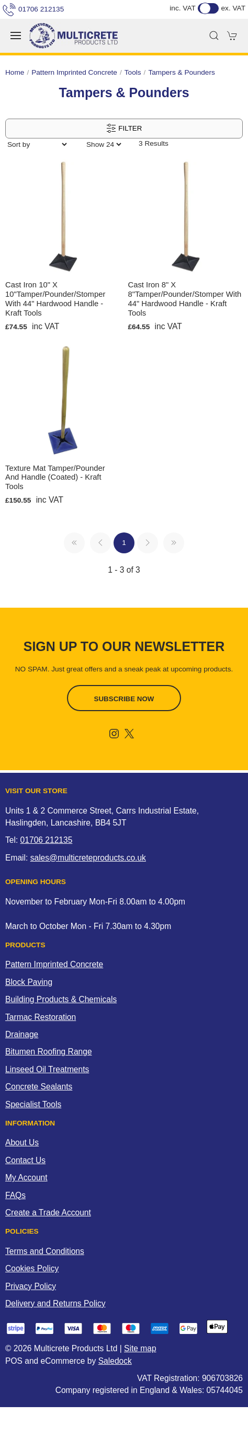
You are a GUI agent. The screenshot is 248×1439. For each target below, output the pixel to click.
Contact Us (25, 1160)
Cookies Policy (32, 1268)
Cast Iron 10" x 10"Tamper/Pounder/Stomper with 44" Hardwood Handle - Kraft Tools (55, 299)
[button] (15, 36)
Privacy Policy (30, 1286)
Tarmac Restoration (40, 1017)
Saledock (115, 1360)
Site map (140, 1348)
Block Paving (28, 982)
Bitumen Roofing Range (48, 1051)
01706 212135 (33, 9)
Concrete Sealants (38, 1086)
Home (14, 72)
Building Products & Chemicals (61, 999)
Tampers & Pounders (181, 72)
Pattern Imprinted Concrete (74, 72)
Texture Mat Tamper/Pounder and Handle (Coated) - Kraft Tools (55, 477)
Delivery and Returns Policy (55, 1303)
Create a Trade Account (48, 1212)
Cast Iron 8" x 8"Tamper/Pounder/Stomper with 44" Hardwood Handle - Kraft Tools (185, 299)
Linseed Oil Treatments (47, 1069)
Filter (124, 128)
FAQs (15, 1195)
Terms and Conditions (44, 1251)
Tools (133, 72)
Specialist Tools (33, 1104)
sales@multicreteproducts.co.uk (88, 857)
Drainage (21, 1034)
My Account (26, 1177)
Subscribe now (124, 699)
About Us (22, 1142)
